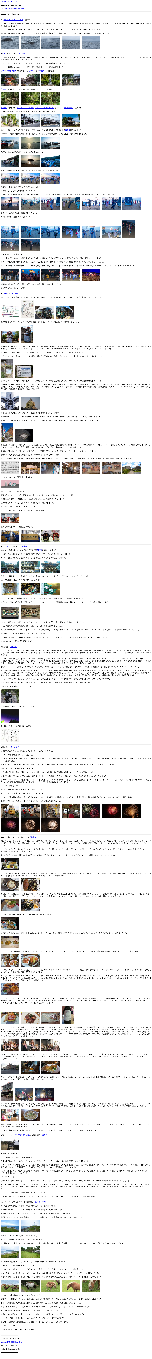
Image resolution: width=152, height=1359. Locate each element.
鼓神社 (31, 71)
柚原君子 (44, 1135)
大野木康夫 (21, 53)
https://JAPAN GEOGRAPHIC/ (11, 1342)
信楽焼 (4, 293)
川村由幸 (23, 546)
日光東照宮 (8, 546)
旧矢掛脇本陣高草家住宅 (44, 108)
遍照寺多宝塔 (68, 108)
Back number (5, 9)
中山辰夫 (15, 293)
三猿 (38, 598)
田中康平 (13, 647)
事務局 (44, 1202)
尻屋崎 (37, 1202)
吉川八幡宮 (11, 71)
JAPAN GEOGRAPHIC (9, 2)
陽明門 (39, 550)
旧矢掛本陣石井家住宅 (25, 108)
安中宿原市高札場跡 (22, 1135)
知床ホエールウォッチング (13, 20)
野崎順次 (33, 837)
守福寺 (3, 89)
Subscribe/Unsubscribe (17, 9)
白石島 (67, 130)
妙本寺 (3, 71)
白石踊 (4, 53)
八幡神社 (42, 71)
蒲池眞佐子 (15, 747)
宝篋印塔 (4, 108)
